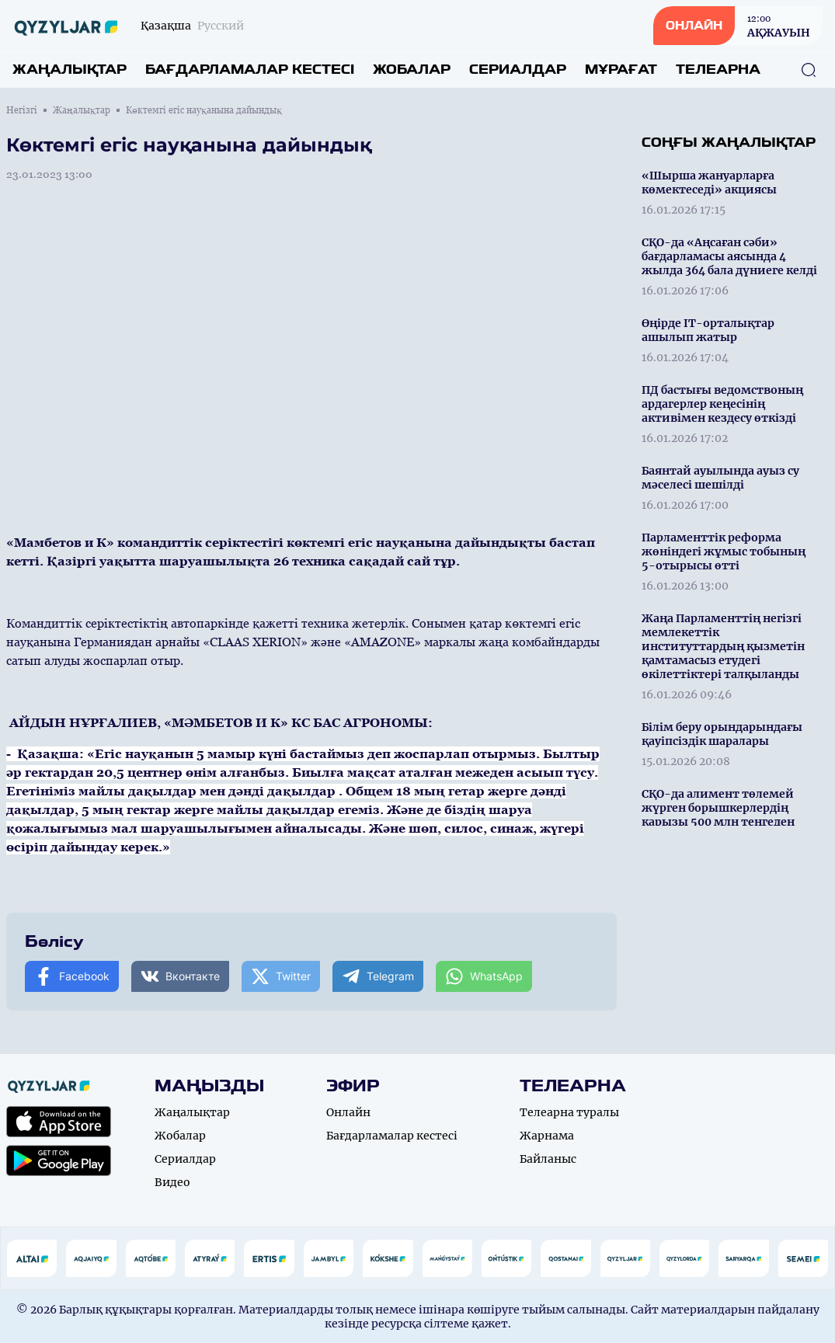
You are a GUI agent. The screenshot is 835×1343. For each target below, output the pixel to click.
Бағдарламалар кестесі (249, 69)
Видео (172, 1182)
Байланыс (548, 1159)
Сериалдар (517, 69)
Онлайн (348, 1112)
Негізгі (21, 110)
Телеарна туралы (569, 1112)
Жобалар (412, 69)
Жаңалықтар (69, 69)
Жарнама (547, 1136)
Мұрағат (621, 69)
